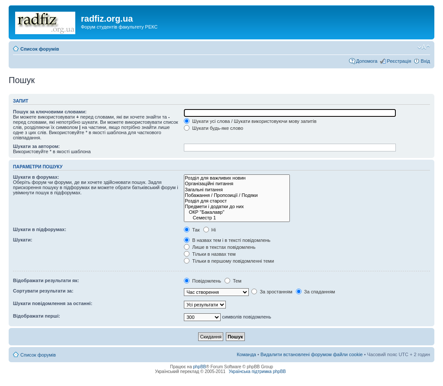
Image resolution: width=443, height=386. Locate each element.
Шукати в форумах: (36, 177)
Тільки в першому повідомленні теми (229, 261)
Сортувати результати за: (43, 290)
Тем (233, 280)
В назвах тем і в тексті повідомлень (227, 240)
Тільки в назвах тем (209, 254)
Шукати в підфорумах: (39, 229)
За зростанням (271, 291)
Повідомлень (202, 280)
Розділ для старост (237, 201)
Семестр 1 (237, 218)
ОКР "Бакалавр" (237, 212)
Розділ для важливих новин (237, 178)
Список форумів (39, 48)
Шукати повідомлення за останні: (52, 303)
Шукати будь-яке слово (213, 128)
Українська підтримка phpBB (257, 371)
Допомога (366, 61)
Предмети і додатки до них (237, 206)
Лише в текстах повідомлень (219, 247)
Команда (246, 354)
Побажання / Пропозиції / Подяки (237, 195)
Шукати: (22, 239)
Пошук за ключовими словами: (50, 111)
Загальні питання (237, 190)
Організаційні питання (237, 184)
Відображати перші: (36, 315)
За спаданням (315, 291)
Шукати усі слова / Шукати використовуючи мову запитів (250, 121)
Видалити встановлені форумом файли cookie (311, 354)
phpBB (199, 366)
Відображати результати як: (46, 280)
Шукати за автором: (36, 146)
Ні (209, 229)
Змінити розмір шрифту (423, 47)
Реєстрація (399, 61)
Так (191, 229)
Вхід (425, 61)
